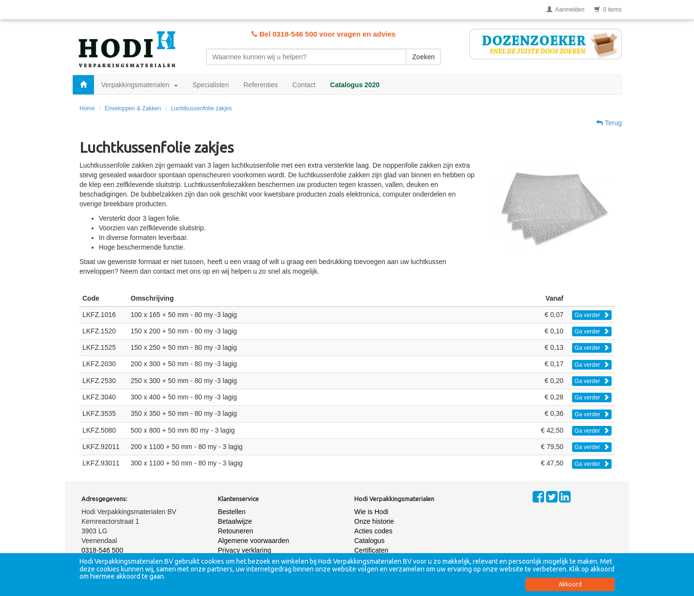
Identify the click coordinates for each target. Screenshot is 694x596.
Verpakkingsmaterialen (139, 85)
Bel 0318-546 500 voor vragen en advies (324, 34)
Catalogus (369, 540)
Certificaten (371, 550)
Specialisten (210, 85)
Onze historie (374, 521)
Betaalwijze (235, 521)
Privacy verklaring (244, 550)
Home (87, 108)
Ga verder (591, 315)
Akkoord (570, 584)
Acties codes (373, 531)
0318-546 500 (102, 550)
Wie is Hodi (371, 512)
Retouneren (235, 531)
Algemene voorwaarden (253, 540)
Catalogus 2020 (355, 85)
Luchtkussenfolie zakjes (201, 108)
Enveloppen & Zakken (133, 108)
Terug (609, 123)
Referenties (260, 85)
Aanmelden (566, 9)
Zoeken (423, 57)
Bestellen (232, 512)
